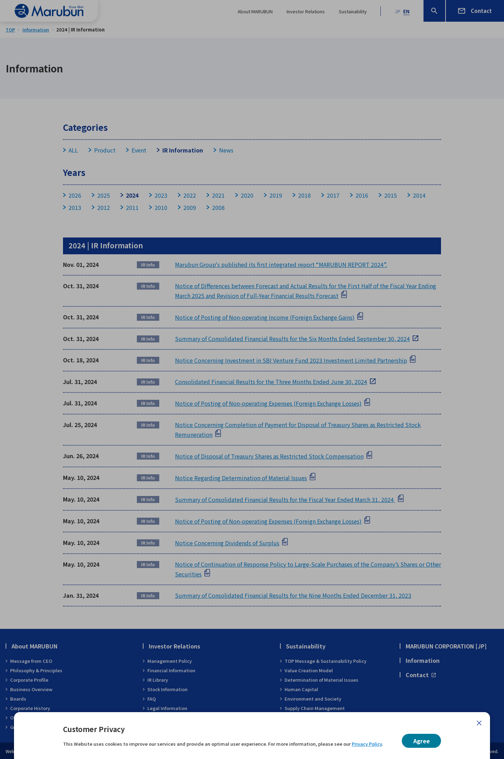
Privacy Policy (367, 743)
